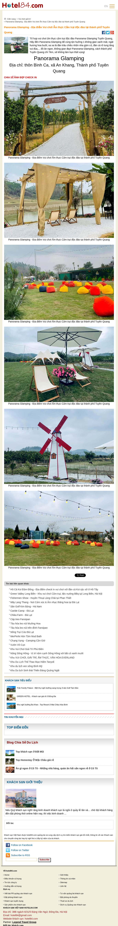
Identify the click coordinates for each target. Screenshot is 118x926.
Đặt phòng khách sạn (13, 897)
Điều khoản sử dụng (12, 879)
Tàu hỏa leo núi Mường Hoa (25, 623)
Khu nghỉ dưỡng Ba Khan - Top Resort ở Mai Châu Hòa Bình (42, 705)
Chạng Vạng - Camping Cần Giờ (27, 640)
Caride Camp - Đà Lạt (22, 610)
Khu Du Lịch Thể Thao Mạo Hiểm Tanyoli (32, 662)
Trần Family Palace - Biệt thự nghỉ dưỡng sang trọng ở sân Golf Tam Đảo (47, 688)
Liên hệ (63, 886)
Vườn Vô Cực (17, 644)
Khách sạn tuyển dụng (13, 901)
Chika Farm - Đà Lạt (21, 615)
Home (6, 875)
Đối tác (10, 823)
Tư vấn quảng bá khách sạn (71, 893)
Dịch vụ (6, 889)
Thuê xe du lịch (66, 901)
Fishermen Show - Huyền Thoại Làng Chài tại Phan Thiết (40, 598)
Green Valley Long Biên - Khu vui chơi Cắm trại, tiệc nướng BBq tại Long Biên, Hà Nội (56, 593)
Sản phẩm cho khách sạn (15, 905)
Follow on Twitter (20, 850)
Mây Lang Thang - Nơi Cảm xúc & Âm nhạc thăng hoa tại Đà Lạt (44, 602)
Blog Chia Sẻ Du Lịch (22, 742)
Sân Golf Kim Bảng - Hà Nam (26, 606)
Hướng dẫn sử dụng (12, 886)
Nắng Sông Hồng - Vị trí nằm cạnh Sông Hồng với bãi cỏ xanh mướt (46, 653)
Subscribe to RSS (20, 855)
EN (106, 6)
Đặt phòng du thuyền (69, 897)
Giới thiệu (64, 875)
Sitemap (63, 882)
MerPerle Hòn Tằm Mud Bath (26, 636)
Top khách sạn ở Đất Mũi (30, 751)
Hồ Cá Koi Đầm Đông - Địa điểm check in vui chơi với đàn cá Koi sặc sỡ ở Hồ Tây (54, 589)
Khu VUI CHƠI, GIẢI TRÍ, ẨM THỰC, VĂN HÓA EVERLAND (42, 657)
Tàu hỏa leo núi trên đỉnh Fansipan (29, 627)
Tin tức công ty (10, 882)
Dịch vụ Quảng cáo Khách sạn (73, 905)
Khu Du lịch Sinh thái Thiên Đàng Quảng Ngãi (34, 670)
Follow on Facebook (22, 845)
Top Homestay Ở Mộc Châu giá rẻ (35, 760)
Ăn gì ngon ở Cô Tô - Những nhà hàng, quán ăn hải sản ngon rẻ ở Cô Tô (57, 768)
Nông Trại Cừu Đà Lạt (22, 632)
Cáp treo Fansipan (20, 619)
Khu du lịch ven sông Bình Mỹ (26, 666)
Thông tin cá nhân (67, 879)
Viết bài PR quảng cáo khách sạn (18, 893)
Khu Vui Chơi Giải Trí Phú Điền (27, 649)
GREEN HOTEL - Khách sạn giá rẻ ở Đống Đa (36, 696)
